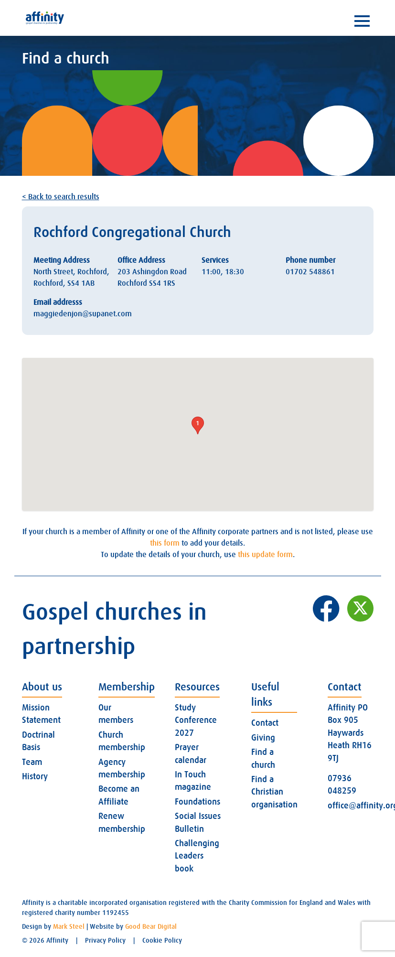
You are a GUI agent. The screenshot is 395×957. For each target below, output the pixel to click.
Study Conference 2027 (196, 720)
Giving (263, 737)
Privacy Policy (105, 940)
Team (32, 762)
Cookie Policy (162, 940)
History (35, 776)
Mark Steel (69, 926)
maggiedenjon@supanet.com (82, 314)
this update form (265, 554)
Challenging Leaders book (197, 856)
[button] (198, 425)
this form (165, 543)
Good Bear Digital (151, 926)
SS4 (73, 283)
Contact (264, 723)
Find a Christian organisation (274, 791)
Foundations (197, 801)
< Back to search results (60, 197)
